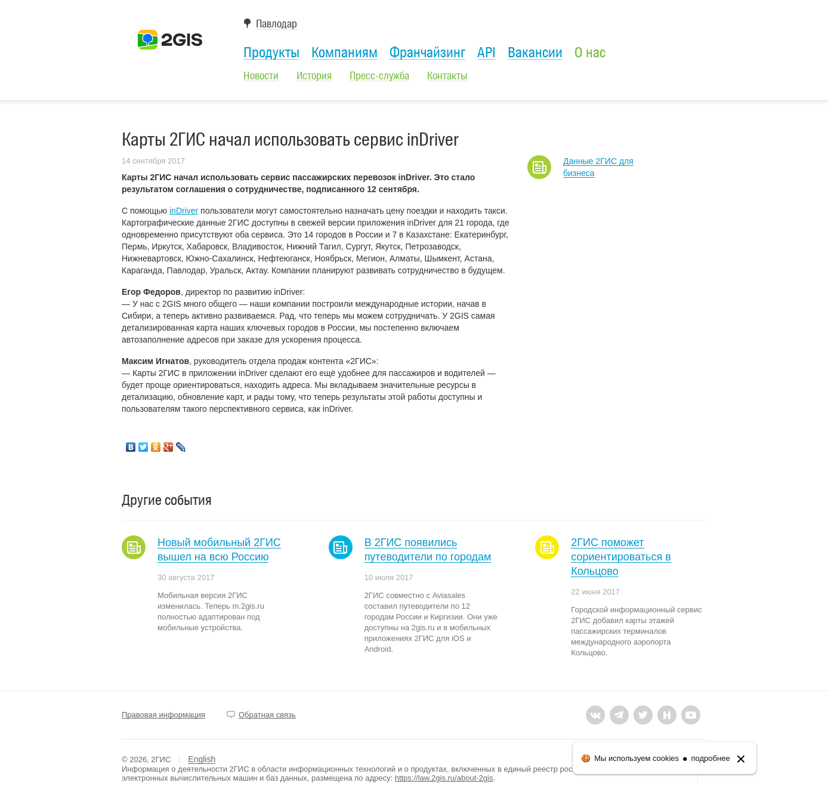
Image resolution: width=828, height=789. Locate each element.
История (314, 75)
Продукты (271, 52)
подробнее (710, 758)
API (486, 52)
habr (666, 715)
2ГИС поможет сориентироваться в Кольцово (621, 557)
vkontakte (595, 715)
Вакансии (535, 52)
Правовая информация (163, 714)
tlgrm (619, 715)
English (201, 759)
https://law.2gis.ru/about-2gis (444, 777)
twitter (643, 715)
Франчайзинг (427, 52)
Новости (261, 75)
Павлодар (276, 24)
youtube (690, 715)
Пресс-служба (379, 75)
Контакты (447, 75)
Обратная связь (267, 714)
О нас (589, 52)
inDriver (183, 210)
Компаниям (344, 52)
